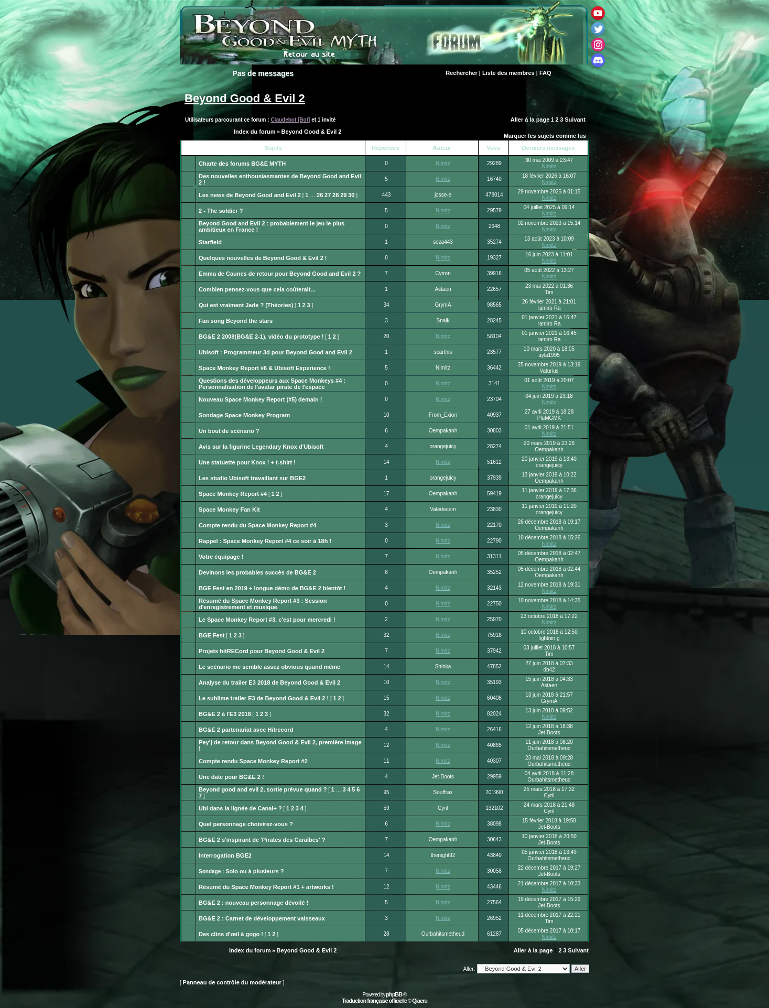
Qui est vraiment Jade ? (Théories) (246, 305)
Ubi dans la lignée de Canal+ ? (240, 808)
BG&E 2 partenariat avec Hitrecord (246, 730)
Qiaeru (419, 1001)
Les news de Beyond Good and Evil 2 (250, 195)
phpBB (394, 994)
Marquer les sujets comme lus (545, 136)
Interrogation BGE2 (225, 855)
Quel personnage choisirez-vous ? (246, 824)
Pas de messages (263, 73)
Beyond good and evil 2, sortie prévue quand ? (263, 789)
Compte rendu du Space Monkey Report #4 (257, 525)
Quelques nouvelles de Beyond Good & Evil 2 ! (263, 258)
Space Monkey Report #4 (233, 494)
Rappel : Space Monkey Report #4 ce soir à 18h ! (265, 541)
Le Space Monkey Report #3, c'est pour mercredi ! (267, 619)
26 (320, 195)
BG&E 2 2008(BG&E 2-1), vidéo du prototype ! (261, 336)
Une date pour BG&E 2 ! (231, 777)
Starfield (210, 242)
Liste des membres (508, 73)
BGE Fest (212, 635)
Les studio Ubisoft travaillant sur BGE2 (252, 478)
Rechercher (462, 73)
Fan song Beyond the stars (236, 321)
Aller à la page (530, 119)
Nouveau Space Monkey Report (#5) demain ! (260, 399)
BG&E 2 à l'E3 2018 (225, 714)
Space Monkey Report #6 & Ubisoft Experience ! (264, 368)
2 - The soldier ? (221, 211)
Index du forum (254, 131)
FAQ (545, 73)
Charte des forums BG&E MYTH (242, 163)
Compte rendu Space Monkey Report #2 (253, 761)
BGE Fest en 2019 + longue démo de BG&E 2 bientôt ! (272, 588)
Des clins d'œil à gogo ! (231, 934)
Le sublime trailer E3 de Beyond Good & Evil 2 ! (264, 698)
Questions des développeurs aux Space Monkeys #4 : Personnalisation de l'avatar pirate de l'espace (272, 383)
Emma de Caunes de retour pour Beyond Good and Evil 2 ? (280, 273)
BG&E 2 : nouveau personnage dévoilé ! (253, 902)
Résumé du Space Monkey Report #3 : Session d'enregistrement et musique (263, 604)
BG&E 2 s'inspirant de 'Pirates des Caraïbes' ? (262, 840)
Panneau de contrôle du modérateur (232, 982)
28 (335, 195)
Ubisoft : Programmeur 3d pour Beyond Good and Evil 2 (275, 352)
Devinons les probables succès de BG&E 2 (257, 572)
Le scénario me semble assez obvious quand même (269, 667)
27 (327, 195)
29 (343, 195)
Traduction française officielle (374, 1001)
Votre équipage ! (221, 557)
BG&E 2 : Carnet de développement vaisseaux (262, 918)
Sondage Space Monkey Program (244, 415)
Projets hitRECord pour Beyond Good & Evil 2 (261, 651)
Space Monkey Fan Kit (229, 509)
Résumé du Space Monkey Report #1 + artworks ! (266, 887)
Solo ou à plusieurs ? (254, 871)
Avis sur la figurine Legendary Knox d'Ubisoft (261, 446)
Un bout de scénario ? (229, 431)
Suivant (575, 119)
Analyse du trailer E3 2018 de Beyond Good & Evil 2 (269, 682)
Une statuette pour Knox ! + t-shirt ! (247, 462)
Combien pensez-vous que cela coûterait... (257, 289)
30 (351, 195)
